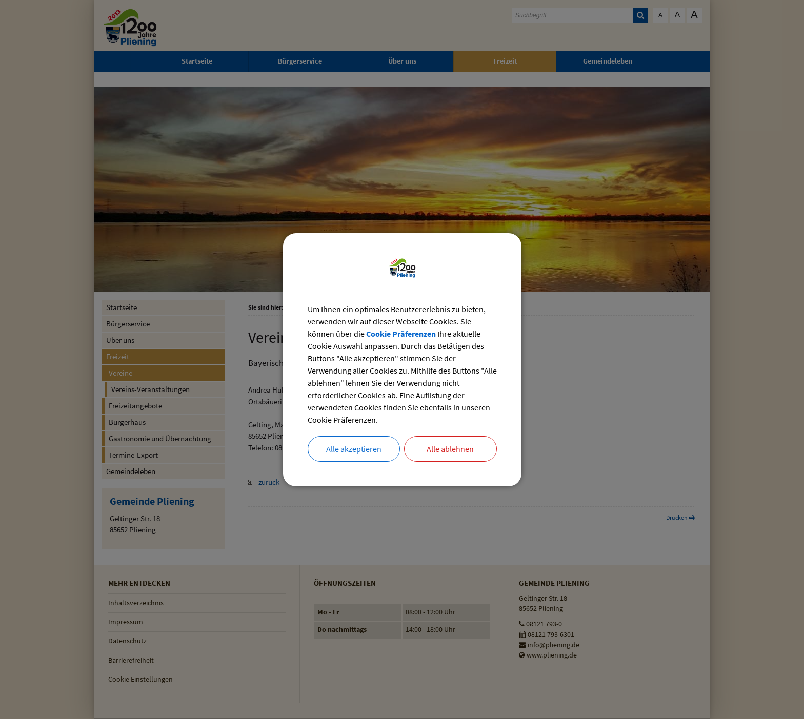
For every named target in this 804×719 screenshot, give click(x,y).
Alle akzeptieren (353, 449)
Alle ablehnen (450, 449)
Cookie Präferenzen (401, 333)
